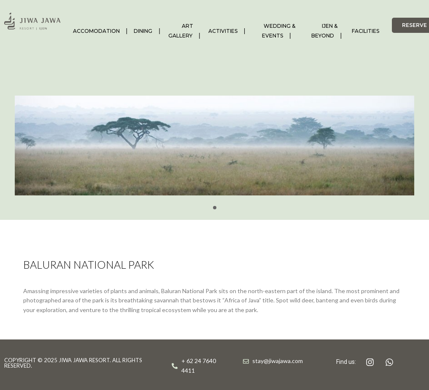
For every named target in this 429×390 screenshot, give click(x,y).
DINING (143, 31)
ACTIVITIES (222, 31)
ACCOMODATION (96, 31)
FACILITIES (365, 31)
